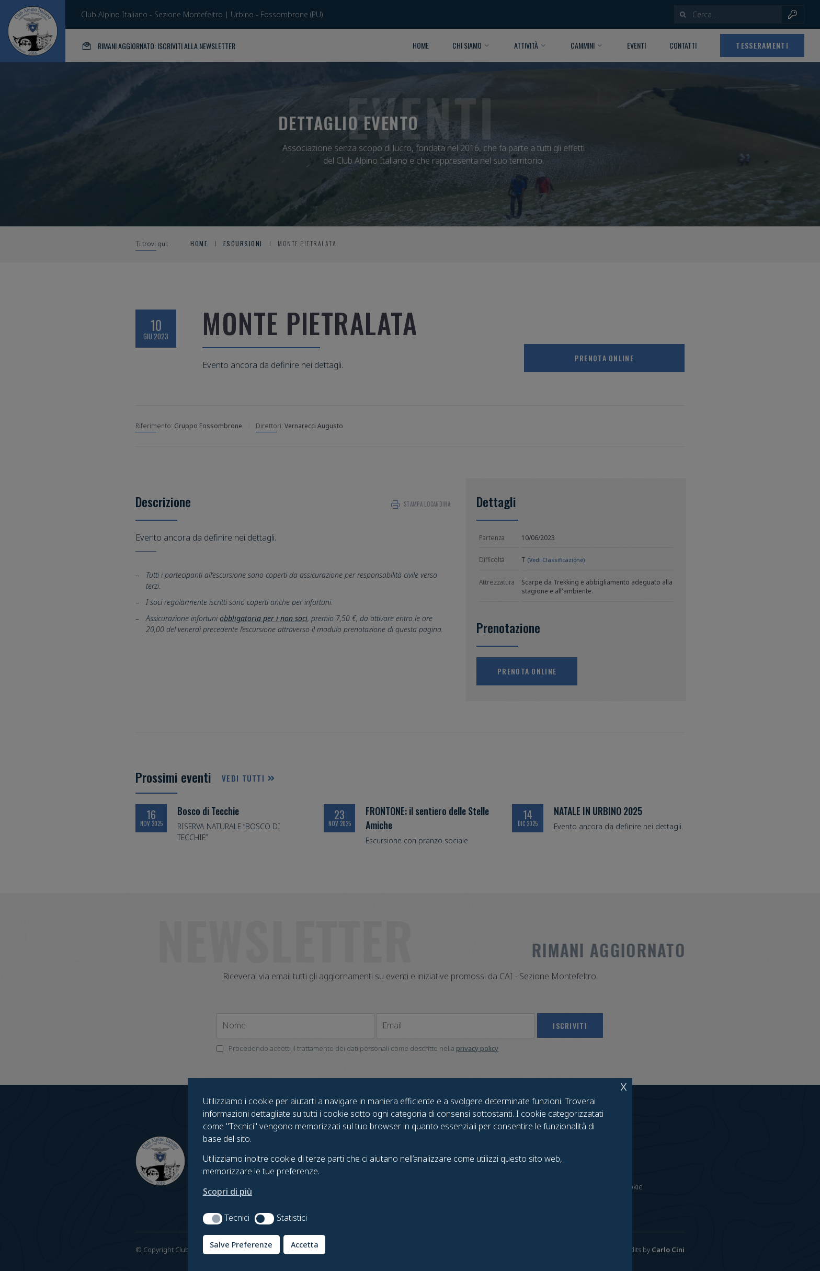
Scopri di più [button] (227, 1191)
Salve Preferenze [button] (241, 1245)
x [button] (623, 1086)
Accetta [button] (304, 1245)
